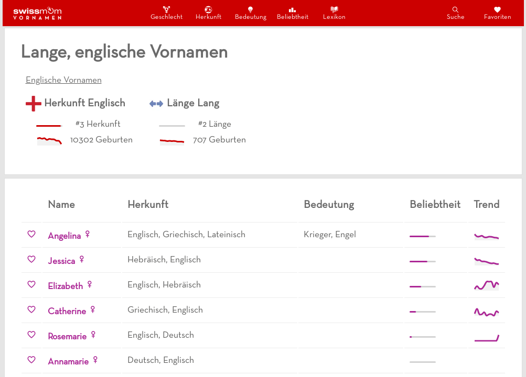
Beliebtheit (292, 12)
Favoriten (497, 12)
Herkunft (208, 12)
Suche (456, 12)
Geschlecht (167, 12)
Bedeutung (250, 12)
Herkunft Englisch (84, 103)
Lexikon (334, 12)
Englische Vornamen (64, 80)
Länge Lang (193, 103)
